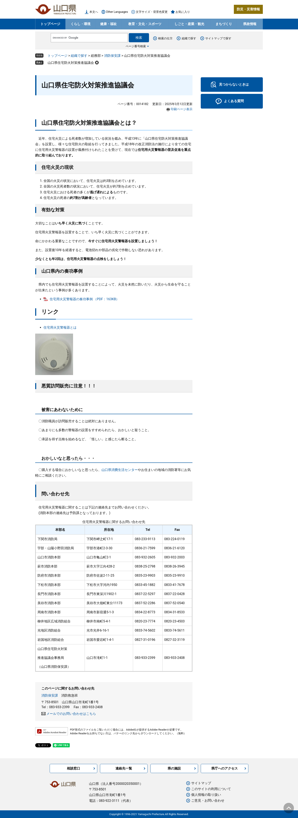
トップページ (50, 24)
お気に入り (182, 11)
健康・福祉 (108, 24)
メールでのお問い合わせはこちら (71, 714)
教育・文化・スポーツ (144, 24)
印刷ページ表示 (181, 109)
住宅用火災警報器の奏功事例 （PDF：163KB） (84, 299)
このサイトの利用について (211, 789)
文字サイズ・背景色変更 (152, 11)
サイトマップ (201, 783)
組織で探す (189, 38)
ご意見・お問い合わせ (207, 800)
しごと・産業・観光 (189, 24)
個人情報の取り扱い (206, 795)
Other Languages (117, 11)
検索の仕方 (165, 38)
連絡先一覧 (123, 768)
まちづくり (223, 24)
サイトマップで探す (218, 38)
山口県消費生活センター (119, 470)
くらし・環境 (80, 24)
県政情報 (249, 24)
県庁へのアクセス (224, 768)
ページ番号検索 (136, 46)
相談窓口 (73, 768)
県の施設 (174, 768)
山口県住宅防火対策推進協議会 (71, 63)
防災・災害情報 (248, 9)
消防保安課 (112, 56)
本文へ (93, 11)
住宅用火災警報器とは (60, 327)
